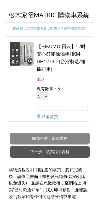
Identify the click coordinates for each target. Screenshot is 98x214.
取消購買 (49, 116)
